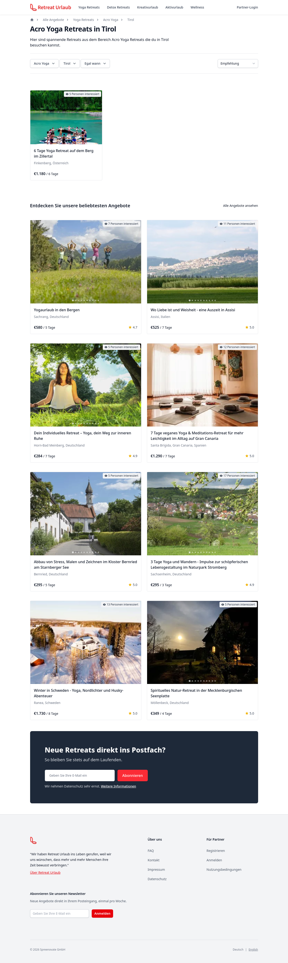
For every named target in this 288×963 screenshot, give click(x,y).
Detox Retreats (118, 7)
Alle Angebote (53, 19)
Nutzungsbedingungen (224, 869)
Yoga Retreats (89, 7)
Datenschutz (157, 879)
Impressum (156, 869)
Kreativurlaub (147, 7)
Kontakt (154, 860)
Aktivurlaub (174, 7)
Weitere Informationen (118, 786)
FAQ (151, 850)
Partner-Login (247, 7)
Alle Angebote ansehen (240, 205)
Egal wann (96, 63)
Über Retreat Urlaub (45, 872)
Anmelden (214, 860)
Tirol (130, 19)
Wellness (197, 7)
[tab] (53, 141)
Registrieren (216, 850)
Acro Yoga (110, 19)
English (253, 949)
